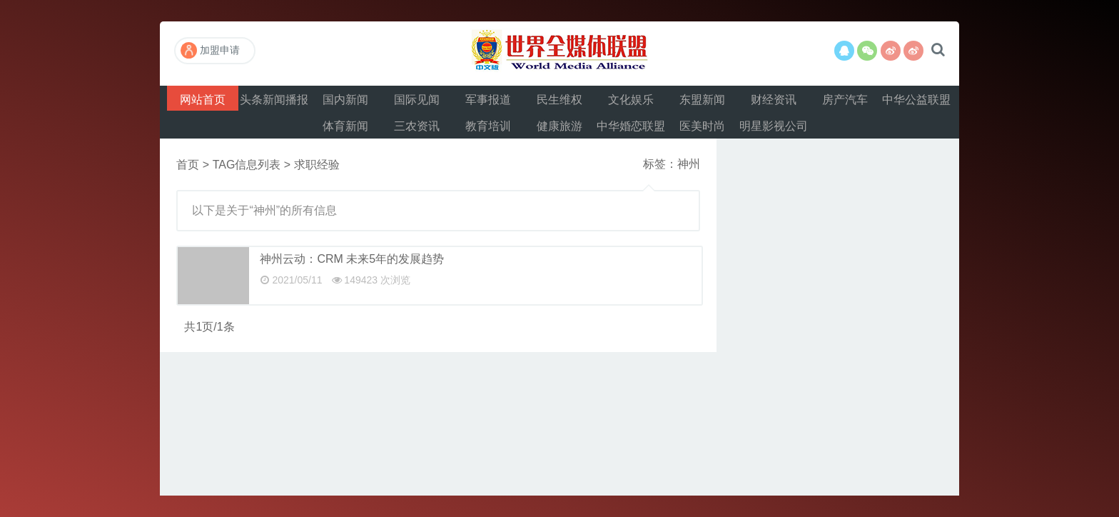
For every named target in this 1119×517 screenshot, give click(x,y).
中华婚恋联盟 (631, 126)
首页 (187, 165)
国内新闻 (345, 100)
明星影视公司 (773, 126)
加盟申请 (210, 50)
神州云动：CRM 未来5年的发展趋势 (352, 259)
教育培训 (488, 126)
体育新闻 (345, 126)
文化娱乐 (631, 100)
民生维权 (559, 100)
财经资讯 (773, 100)
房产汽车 (845, 100)
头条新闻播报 (274, 100)
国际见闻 (417, 100)
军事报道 (488, 100)
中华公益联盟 (916, 100)
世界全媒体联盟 (559, 54)
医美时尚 (702, 126)
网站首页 (203, 100)
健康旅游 (559, 126)
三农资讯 (417, 126)
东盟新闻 (702, 100)
